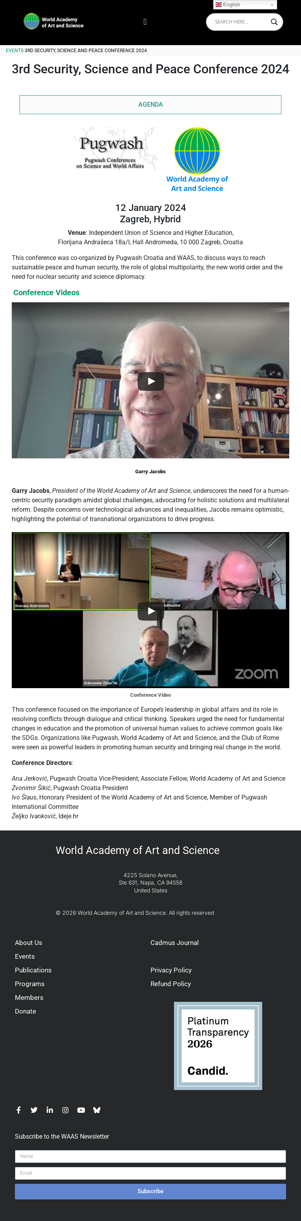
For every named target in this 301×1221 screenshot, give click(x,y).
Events (15, 50)
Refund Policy (170, 984)
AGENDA (150, 104)
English (228, 5)
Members (29, 997)
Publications (33, 970)
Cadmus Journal (174, 943)
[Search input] (241, 21)
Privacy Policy (171, 970)
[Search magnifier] (274, 21)
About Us (28, 943)
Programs (30, 984)
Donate (25, 1011)
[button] (145, 21)
